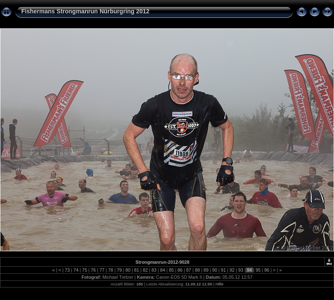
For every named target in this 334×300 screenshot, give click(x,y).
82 (145, 270)
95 (258, 270)
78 (111, 270)
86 (180, 270)
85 (171, 270)
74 (76, 270)
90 (215, 270)
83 (154, 270)
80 (128, 270)
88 (197, 270)
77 (102, 270)
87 (188, 270)
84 (163, 270)
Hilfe (219, 284)
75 (84, 270)
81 (136, 270)
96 (267, 270)
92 (232, 270)
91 (223, 270)
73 (67, 270)
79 (119, 270)
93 (240, 270)
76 (93, 270)
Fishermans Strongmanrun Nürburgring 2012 (85, 11)
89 (206, 270)
